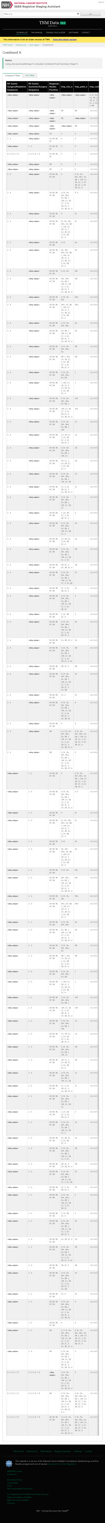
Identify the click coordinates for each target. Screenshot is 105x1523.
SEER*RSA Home (14, 1471)
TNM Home (8, 45)
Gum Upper (34, 45)
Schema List (22, 32)
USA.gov (11, 1503)
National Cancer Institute (18, 1500)
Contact (86, 32)
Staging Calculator (55, 32)
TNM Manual (37, 32)
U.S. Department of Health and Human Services (28, 1494)
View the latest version (65, 39)
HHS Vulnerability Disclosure (19, 1488)
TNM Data (52, 23)
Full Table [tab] (29, 75)
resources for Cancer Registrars (62, 1464)
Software (73, 32)
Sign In (101, 2)
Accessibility (12, 1482)
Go (90, 14)
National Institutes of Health (19, 1497)
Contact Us (12, 1474)
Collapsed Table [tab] (12, 75)
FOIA (9, 1485)
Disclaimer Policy (14, 1479)
